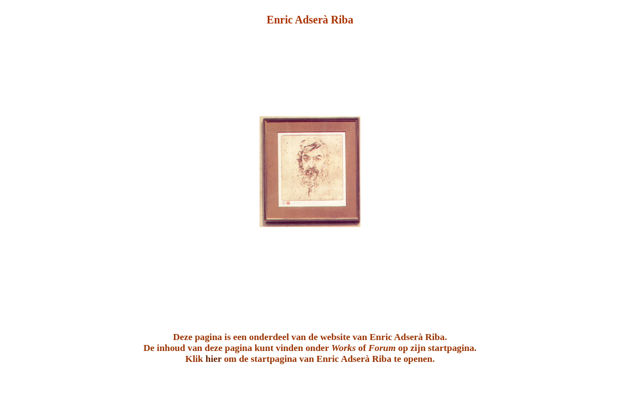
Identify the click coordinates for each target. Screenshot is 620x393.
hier (214, 359)
